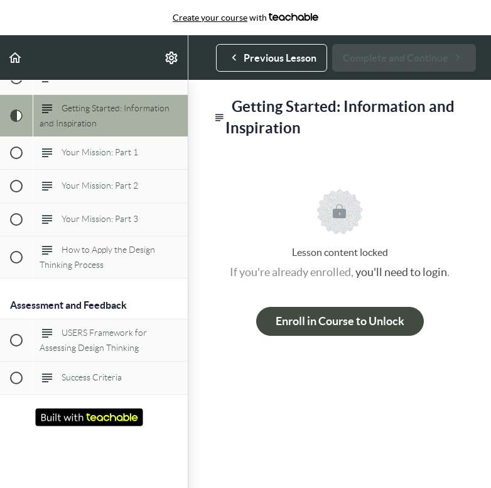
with (245, 17)
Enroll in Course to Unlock (340, 321)
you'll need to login (401, 272)
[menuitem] (172, 57)
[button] (15, 57)
